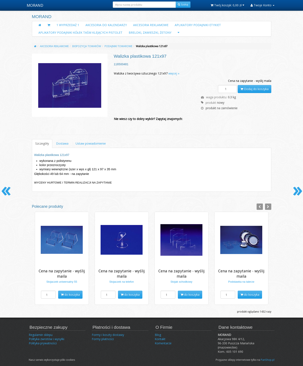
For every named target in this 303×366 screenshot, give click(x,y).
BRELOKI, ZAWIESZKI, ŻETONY (150, 33)
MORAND (35, 5)
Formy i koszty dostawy (108, 335)
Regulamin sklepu (40, 335)
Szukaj (183, 4)
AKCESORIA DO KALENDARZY (106, 25)
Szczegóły (42, 143)
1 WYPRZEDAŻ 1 (67, 25)
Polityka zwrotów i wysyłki (46, 339)
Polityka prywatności (43, 343)
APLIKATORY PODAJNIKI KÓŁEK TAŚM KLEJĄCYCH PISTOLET (80, 33)
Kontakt (160, 339)
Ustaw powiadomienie (91, 143)
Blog (158, 335)
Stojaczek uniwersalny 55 (61, 281)
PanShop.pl (267, 359)
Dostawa (62, 143)
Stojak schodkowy (181, 281)
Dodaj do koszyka (254, 89)
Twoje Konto (262, 5)
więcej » (173, 73)
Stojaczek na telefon (121, 281)
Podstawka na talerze (241, 281)
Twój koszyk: (227, 5)
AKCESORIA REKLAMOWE (150, 25)
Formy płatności (103, 339)
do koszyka (70, 295)
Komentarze (163, 343)
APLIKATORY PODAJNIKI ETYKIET (198, 25)
